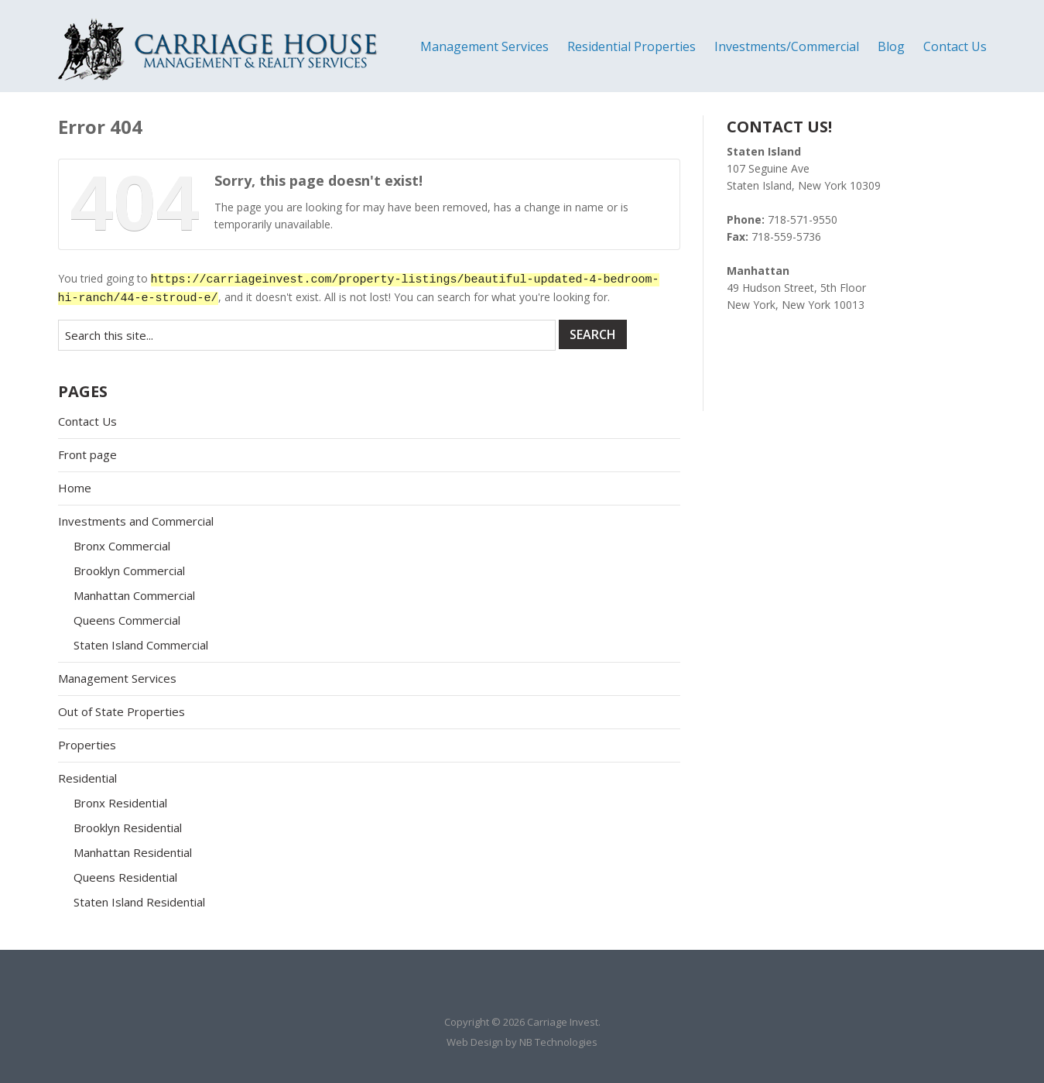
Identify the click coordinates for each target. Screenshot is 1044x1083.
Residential (87, 778)
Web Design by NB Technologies (522, 1042)
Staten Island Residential (139, 902)
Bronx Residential (120, 803)
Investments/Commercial (786, 46)
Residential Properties (631, 46)
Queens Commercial (127, 620)
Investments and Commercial (136, 521)
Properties (87, 744)
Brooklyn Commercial (129, 570)
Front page (87, 454)
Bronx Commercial (122, 545)
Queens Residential (125, 877)
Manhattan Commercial (134, 595)
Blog (891, 46)
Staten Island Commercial (141, 645)
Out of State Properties (121, 711)
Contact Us (955, 46)
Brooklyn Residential (128, 827)
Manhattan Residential (133, 852)
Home (74, 487)
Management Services (484, 46)
